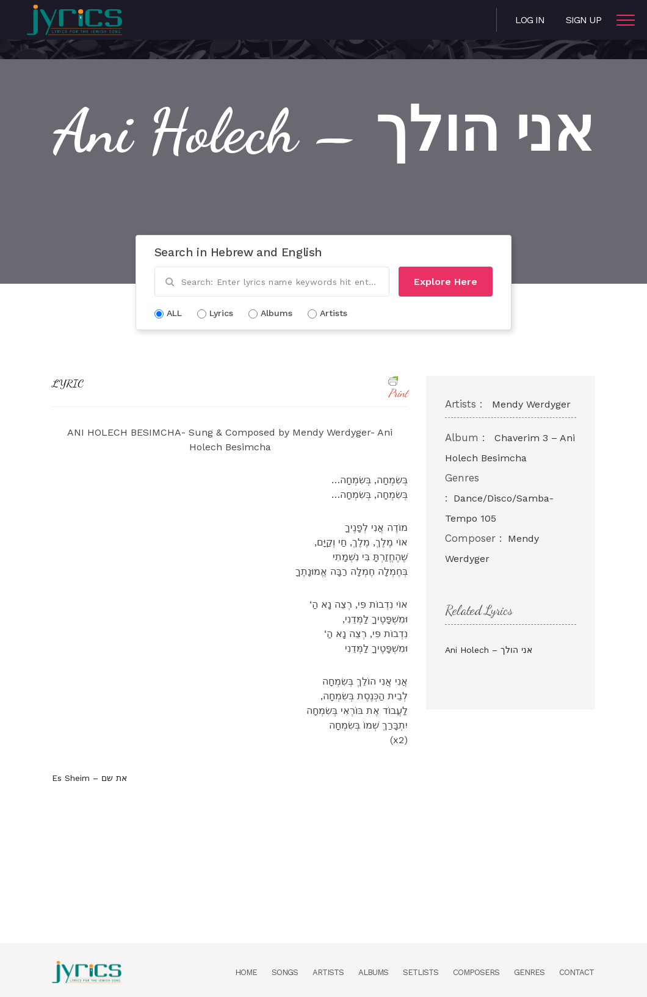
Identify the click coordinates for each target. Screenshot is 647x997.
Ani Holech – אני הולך (488, 650)
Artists (328, 972)
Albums (373, 972)
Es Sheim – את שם (89, 778)
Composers (476, 972)
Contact (576, 972)
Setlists (420, 972)
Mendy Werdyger (531, 404)
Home (246, 972)
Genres (529, 972)
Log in (529, 20)
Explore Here (445, 281)
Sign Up (583, 20)
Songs (285, 972)
